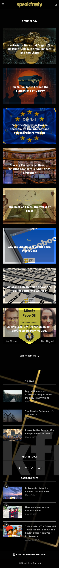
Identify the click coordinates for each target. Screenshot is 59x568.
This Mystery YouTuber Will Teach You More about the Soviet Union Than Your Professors (40, 531)
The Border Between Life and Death (39, 413)
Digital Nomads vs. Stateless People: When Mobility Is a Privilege (38, 395)
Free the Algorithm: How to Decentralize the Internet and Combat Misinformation (29, 129)
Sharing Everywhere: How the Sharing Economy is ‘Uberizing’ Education (29, 169)
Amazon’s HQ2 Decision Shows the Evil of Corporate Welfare (29, 289)
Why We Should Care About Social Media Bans (29, 249)
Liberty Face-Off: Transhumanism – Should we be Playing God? (30, 329)
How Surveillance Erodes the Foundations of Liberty (29, 89)
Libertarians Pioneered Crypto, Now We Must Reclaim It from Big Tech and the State (29, 49)
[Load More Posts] (29, 356)
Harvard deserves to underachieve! (37, 509)
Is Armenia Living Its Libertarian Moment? (37, 490)
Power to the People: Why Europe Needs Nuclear (39, 432)
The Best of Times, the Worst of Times (29, 209)
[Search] (55, 4)
